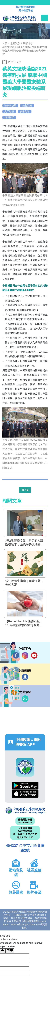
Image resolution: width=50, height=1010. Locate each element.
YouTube (34, 655)
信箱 (25, 698)
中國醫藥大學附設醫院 (25, 810)
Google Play (25, 786)
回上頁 (25, 490)
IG (25, 655)
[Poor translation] (9, 950)
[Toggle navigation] (44, 18)
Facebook (16, 655)
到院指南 (25, 677)
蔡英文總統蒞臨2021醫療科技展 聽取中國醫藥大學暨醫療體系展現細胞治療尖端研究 (24, 51)
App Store (25, 794)
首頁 (4, 43)
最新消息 (28, 43)
